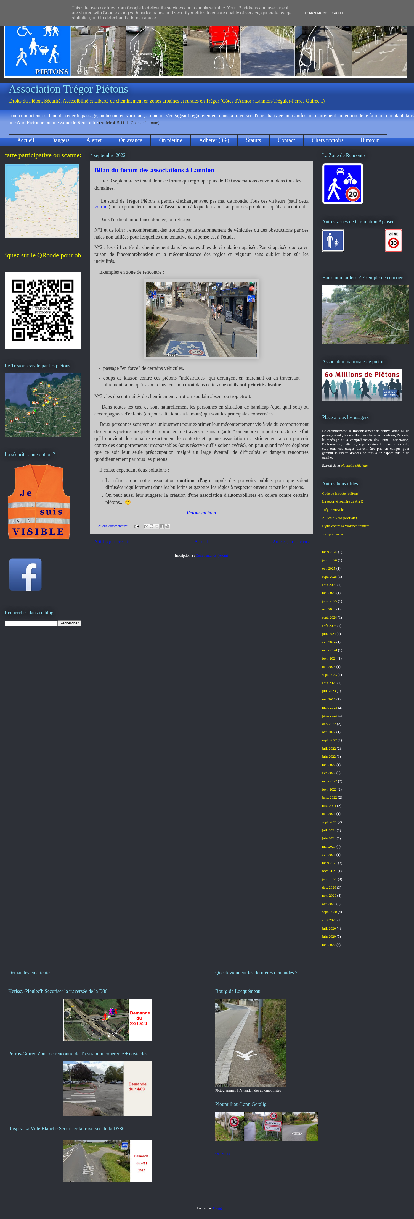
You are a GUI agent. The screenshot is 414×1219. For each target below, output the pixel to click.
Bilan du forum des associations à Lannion (154, 170)
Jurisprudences (332, 534)
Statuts (253, 140)
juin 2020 (329, 936)
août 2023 (329, 683)
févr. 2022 (329, 789)
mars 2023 (329, 707)
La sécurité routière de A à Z (342, 501)
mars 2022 (329, 781)
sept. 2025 (329, 576)
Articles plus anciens (291, 541)
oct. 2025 (328, 568)
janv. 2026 (329, 560)
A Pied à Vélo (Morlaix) (339, 518)
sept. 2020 (329, 912)
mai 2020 (329, 945)
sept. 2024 (329, 617)
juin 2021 (329, 838)
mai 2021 (329, 846)
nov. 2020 (329, 895)
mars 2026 (329, 552)
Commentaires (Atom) (212, 555)
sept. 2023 (329, 675)
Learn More (316, 13)
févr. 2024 (329, 658)
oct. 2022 (328, 732)
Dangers (60, 140)
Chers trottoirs (328, 140)
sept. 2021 (329, 822)
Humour (369, 140)
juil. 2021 (329, 830)
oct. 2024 (328, 609)
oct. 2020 (328, 904)
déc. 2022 (329, 724)
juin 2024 (329, 634)
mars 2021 (329, 863)
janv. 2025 (329, 601)
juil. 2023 (329, 691)
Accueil (25, 140)
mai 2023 (329, 699)
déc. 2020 (329, 887)
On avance (130, 140)
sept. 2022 (329, 740)
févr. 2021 (329, 871)
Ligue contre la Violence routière (346, 526)
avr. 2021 (328, 854)
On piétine (170, 140)
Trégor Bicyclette (334, 510)
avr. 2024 (328, 642)
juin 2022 (329, 756)
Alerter (94, 140)
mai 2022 (329, 765)
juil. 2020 (329, 928)
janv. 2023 (329, 715)
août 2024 (329, 626)
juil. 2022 (329, 748)
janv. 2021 (329, 879)
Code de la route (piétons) (340, 493)
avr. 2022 (328, 773)
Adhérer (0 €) (214, 140)
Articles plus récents (111, 541)
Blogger (218, 1208)
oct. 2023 (328, 667)
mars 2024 (329, 650)
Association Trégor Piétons (68, 89)
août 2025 (329, 585)
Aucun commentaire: (113, 526)
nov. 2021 (329, 806)
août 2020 (329, 920)
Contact (286, 140)
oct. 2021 (328, 814)
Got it (337, 13)
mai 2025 (329, 593)
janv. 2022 (329, 797)
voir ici (101, 207)
